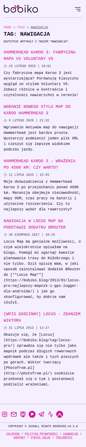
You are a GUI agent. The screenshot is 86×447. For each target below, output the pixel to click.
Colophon (12, 434)
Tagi (22, 27)
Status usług (40, 438)
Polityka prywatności (41, 434)
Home (7, 27)
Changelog (70, 434)
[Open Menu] (77, 9)
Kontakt (19, 438)
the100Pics (64, 438)
